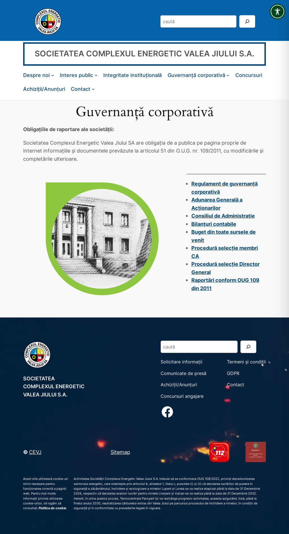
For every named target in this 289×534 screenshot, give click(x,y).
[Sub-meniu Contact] (93, 89)
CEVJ (35, 452)
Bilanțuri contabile (213, 224)
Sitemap (120, 452)
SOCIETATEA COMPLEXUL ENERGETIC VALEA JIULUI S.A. (144, 53)
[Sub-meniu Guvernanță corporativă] (227, 75)
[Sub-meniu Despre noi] (52, 75)
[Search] (247, 21)
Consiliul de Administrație (223, 216)
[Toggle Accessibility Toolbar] (277, 11)
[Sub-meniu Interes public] (96, 75)
